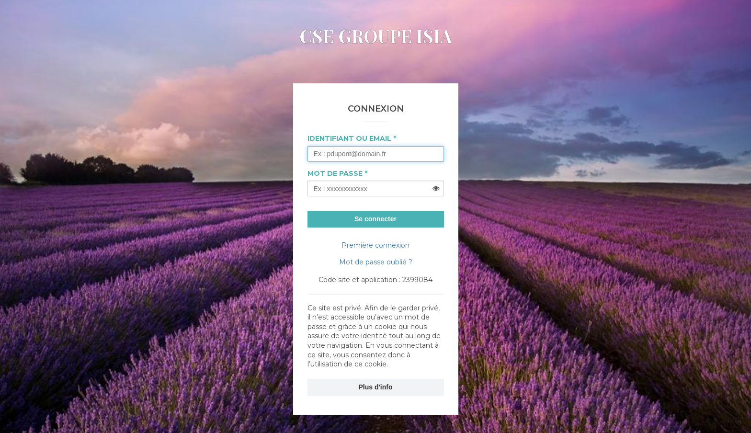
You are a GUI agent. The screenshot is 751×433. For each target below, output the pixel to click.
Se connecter (375, 219)
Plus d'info (376, 387)
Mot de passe (335, 173)
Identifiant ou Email (349, 138)
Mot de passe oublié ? (375, 262)
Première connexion (375, 245)
